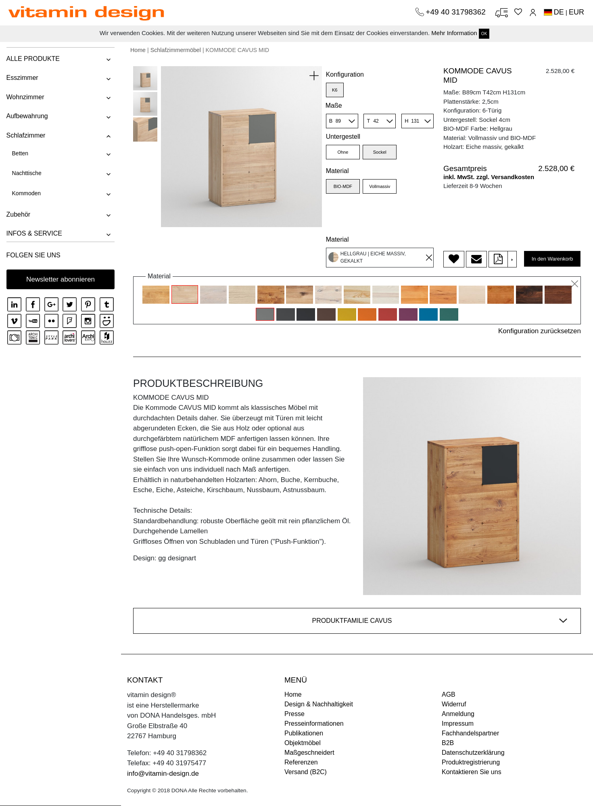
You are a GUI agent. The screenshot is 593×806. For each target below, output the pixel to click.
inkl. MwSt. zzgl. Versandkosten (488, 176)
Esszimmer (22, 77)
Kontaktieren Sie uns (471, 771)
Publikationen (303, 733)
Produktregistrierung (471, 762)
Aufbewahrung (27, 116)
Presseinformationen (314, 723)
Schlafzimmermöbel (175, 50)
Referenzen (301, 762)
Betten (20, 153)
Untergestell (343, 136)
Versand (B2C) (305, 771)
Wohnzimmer (25, 97)
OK (484, 33)
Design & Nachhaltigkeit (318, 704)
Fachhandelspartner (470, 733)
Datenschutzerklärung (473, 752)
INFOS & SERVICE (34, 233)
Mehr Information (454, 32)
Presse (294, 713)
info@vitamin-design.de (163, 773)
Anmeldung (458, 713)
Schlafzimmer (25, 135)
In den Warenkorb (552, 259)
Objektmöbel (302, 742)
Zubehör (18, 214)
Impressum (458, 723)
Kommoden (26, 193)
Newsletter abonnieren (60, 279)
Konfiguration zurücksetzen (539, 331)
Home (138, 50)
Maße (334, 105)
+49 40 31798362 (457, 12)
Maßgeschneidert (309, 752)
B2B (448, 742)
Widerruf (454, 704)
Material (337, 170)
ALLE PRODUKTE (32, 58)
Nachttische (26, 173)
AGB (448, 694)
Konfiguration (345, 74)
